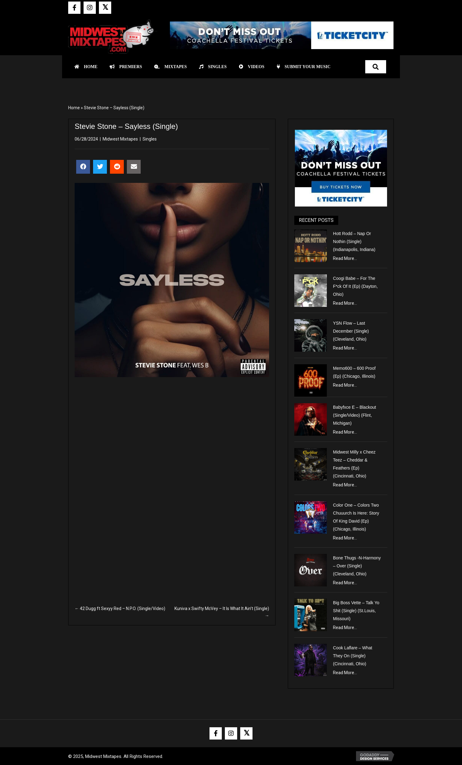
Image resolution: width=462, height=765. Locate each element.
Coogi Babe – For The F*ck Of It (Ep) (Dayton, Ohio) (355, 286)
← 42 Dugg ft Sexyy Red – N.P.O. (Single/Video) (120, 608)
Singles (150, 139)
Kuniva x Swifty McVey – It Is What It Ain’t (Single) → (221, 612)
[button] (74, 8)
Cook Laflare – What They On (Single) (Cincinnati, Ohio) (352, 655)
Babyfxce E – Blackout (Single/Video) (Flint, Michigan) (354, 415)
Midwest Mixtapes (120, 139)
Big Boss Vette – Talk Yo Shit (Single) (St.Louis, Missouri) (356, 610)
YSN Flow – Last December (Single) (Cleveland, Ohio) (351, 331)
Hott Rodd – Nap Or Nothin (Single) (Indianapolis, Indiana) (354, 241)
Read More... (345, 258)
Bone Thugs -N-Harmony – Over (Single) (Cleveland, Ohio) (357, 565)
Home (74, 107)
